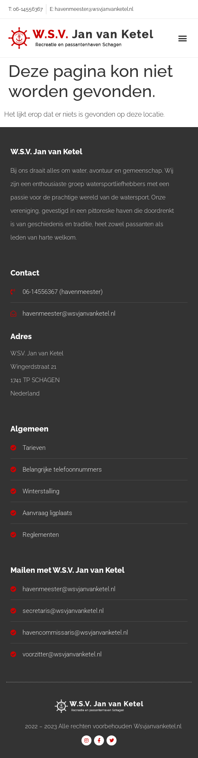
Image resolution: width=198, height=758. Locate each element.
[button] (183, 38)
